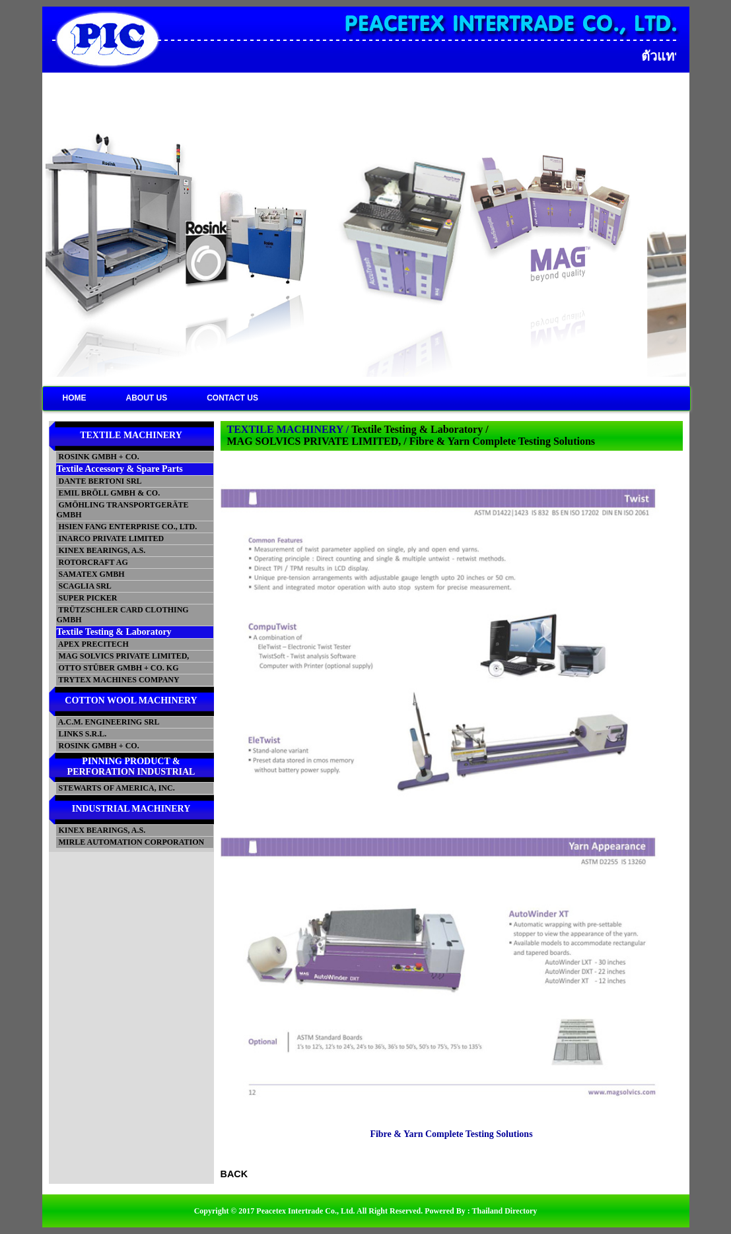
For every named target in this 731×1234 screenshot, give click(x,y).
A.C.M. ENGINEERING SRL (108, 722)
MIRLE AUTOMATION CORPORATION (131, 842)
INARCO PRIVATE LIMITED (110, 538)
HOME (75, 398)
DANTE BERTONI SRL (99, 481)
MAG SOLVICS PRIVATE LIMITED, (123, 656)
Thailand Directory (505, 1211)
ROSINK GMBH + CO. (98, 456)
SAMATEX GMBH (91, 574)
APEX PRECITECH (93, 644)
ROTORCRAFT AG (92, 562)
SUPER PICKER (87, 597)
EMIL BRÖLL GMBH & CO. (108, 493)
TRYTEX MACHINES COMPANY (118, 679)
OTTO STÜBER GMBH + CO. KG (118, 667)
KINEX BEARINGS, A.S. (101, 550)
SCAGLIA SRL (84, 586)
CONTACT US (232, 398)
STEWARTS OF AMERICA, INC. (116, 788)
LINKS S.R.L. (82, 733)
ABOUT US (147, 398)
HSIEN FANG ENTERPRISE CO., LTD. (127, 526)
